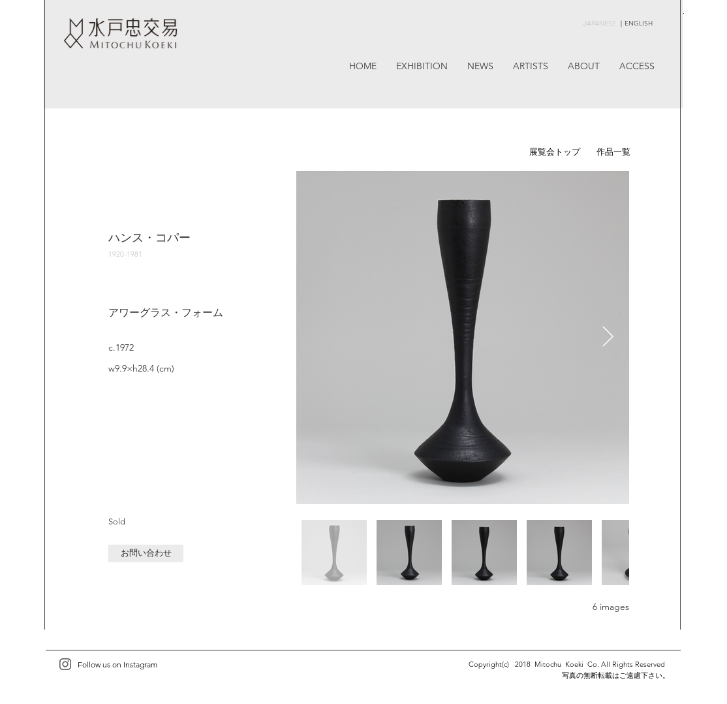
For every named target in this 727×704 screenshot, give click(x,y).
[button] (145, 553)
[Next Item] (607, 338)
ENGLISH (639, 23)
